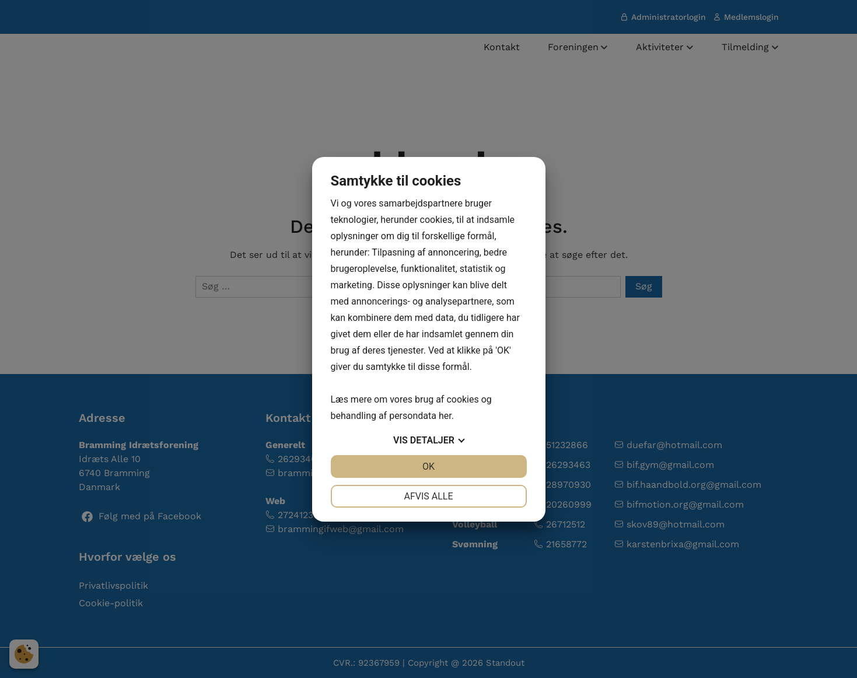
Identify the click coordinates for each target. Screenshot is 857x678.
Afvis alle (428, 496)
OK (428, 466)
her (445, 415)
